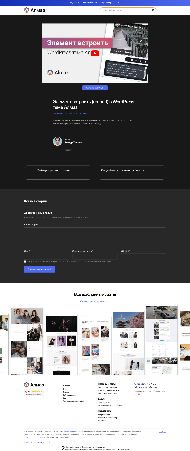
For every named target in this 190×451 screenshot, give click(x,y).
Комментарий (31, 225)
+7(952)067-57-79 (145, 383)
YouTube (162, 432)
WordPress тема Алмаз (78, 113)
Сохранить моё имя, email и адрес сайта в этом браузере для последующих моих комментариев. (69, 261)
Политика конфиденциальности (37, 442)
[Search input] (127, 10)
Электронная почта (82, 251)
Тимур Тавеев (73, 142)
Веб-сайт (125, 251)
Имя (27, 251)
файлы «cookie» (70, 431)
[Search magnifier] (153, 10)
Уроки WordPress (60, 113)
